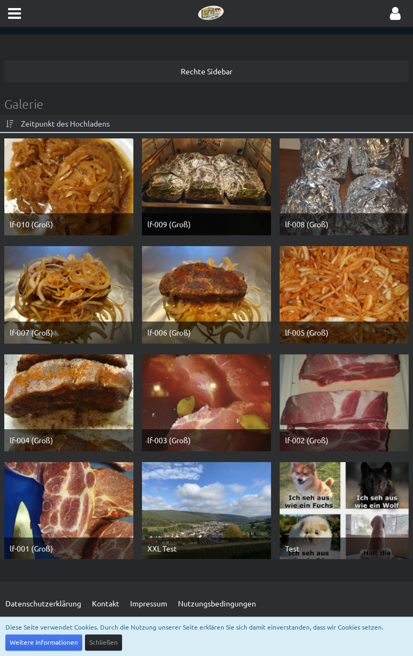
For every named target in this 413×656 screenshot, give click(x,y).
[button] (14, 13)
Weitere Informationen (44, 642)
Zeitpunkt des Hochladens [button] (65, 123)
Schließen (103, 642)
